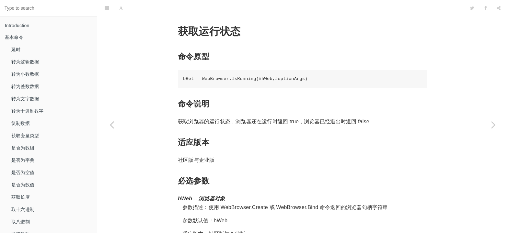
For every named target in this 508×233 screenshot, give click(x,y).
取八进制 (20, 221)
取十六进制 (22, 209)
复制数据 (20, 123)
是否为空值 (22, 172)
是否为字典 (22, 160)
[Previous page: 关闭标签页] (111, 124)
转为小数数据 (25, 74)
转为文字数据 (25, 98)
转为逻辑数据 (25, 61)
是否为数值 (22, 184)
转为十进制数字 (27, 111)
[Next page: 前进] (493, 124)
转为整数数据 (25, 86)
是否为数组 (22, 147)
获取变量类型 (25, 135)
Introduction (17, 25)
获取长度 (20, 197)
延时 (15, 49)
